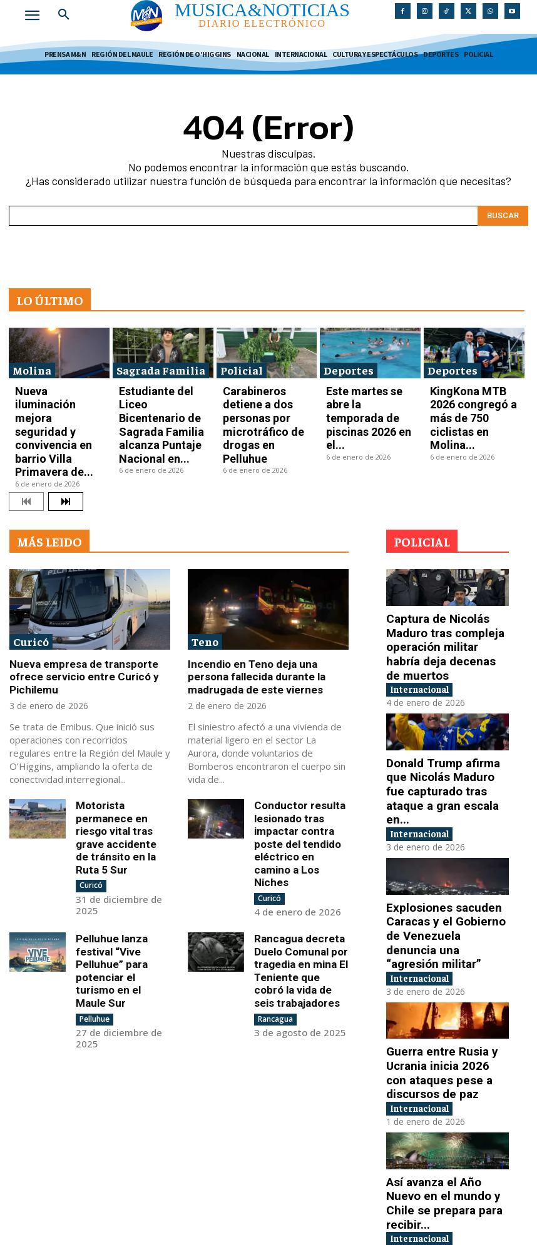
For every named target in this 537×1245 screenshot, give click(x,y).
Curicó (31, 574)
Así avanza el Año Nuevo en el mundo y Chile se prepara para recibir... (441, 1044)
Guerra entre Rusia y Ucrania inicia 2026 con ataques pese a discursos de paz (442, 929)
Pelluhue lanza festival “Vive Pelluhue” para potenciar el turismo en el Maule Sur (120, 867)
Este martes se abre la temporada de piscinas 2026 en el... (365, 392)
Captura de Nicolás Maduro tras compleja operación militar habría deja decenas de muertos (446, 568)
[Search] (503, 211)
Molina (32, 365)
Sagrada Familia (160, 365)
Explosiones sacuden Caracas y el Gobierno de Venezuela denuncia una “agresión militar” (442, 809)
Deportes (349, 365)
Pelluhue (94, 904)
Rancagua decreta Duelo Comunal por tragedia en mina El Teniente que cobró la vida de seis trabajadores (298, 872)
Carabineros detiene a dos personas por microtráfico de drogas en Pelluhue (261, 396)
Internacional (428, 598)
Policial (241, 365)
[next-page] (65, 435)
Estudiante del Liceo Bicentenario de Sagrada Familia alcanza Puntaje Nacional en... (160, 396)
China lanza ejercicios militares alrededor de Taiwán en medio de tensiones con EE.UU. (435, 1159)
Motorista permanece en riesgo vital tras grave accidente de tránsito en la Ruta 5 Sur (123, 756)
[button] (64, 15)
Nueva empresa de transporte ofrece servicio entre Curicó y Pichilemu (76, 608)
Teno (205, 574)
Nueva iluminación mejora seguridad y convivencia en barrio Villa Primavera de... (59, 396)
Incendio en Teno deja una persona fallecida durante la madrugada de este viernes (266, 608)
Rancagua (275, 915)
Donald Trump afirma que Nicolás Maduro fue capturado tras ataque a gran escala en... (442, 688)
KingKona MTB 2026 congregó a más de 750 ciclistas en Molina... (469, 392)
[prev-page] (26, 435)
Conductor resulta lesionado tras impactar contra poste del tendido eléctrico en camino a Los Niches (298, 761)
